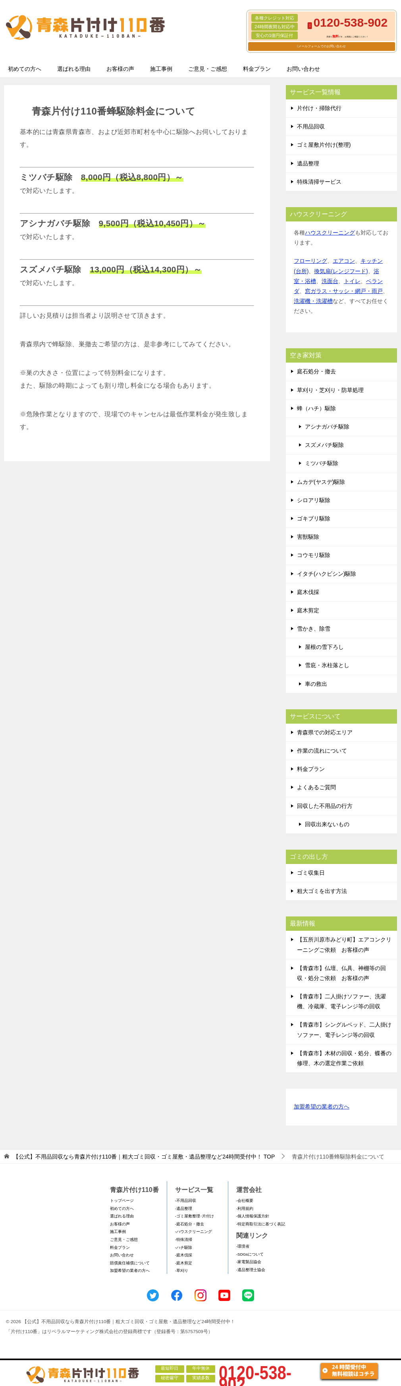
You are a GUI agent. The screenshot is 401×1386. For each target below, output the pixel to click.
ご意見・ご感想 (207, 69)
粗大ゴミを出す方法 (322, 891)
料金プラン (257, 69)
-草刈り (181, 1270)
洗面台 (330, 281)
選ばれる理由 (74, 69)
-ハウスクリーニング (193, 1231)
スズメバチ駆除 (324, 445)
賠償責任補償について (130, 1263)
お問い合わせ (303, 69)
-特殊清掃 (183, 1239)
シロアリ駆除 (313, 500)
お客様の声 (120, 69)
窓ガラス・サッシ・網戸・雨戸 (344, 291)
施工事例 (161, 69)
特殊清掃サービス (319, 182)
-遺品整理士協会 (250, 1270)
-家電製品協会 (248, 1262)
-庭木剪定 (183, 1263)
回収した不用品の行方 (325, 806)
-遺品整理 (183, 1208)
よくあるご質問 (316, 787)
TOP (144, 1156)
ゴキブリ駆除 (313, 518)
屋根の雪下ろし (324, 647)
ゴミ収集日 (311, 873)
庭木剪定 (308, 610)
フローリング (310, 261)
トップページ (122, 1200)
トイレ (352, 281)
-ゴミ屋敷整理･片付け (194, 1216)
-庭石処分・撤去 (189, 1224)
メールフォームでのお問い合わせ (322, 46)
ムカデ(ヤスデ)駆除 (321, 482)
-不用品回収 (185, 1200)
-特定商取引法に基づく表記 (260, 1224)
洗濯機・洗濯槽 (313, 301)
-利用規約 (244, 1208)
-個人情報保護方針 (252, 1216)
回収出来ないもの (327, 824)
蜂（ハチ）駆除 (316, 408)
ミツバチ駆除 (321, 463)
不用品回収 (311, 126)
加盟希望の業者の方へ (321, 1107)
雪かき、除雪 (313, 628)
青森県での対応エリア (325, 732)
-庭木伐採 (183, 1255)
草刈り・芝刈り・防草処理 (330, 390)
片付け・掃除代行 (319, 108)
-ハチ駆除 (183, 1247)
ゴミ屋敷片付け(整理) (324, 145)
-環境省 (242, 1246)
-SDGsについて (250, 1254)
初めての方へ (24, 69)
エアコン (344, 261)
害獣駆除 (308, 537)
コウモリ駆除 (313, 555)
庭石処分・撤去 (316, 371)
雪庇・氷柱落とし (327, 665)
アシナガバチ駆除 (327, 426)
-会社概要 (244, 1200)
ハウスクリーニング (330, 232)
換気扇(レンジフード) (341, 271)
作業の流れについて (322, 750)
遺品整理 (308, 163)
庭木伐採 (308, 592)
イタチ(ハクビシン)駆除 (326, 574)
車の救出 (316, 684)
